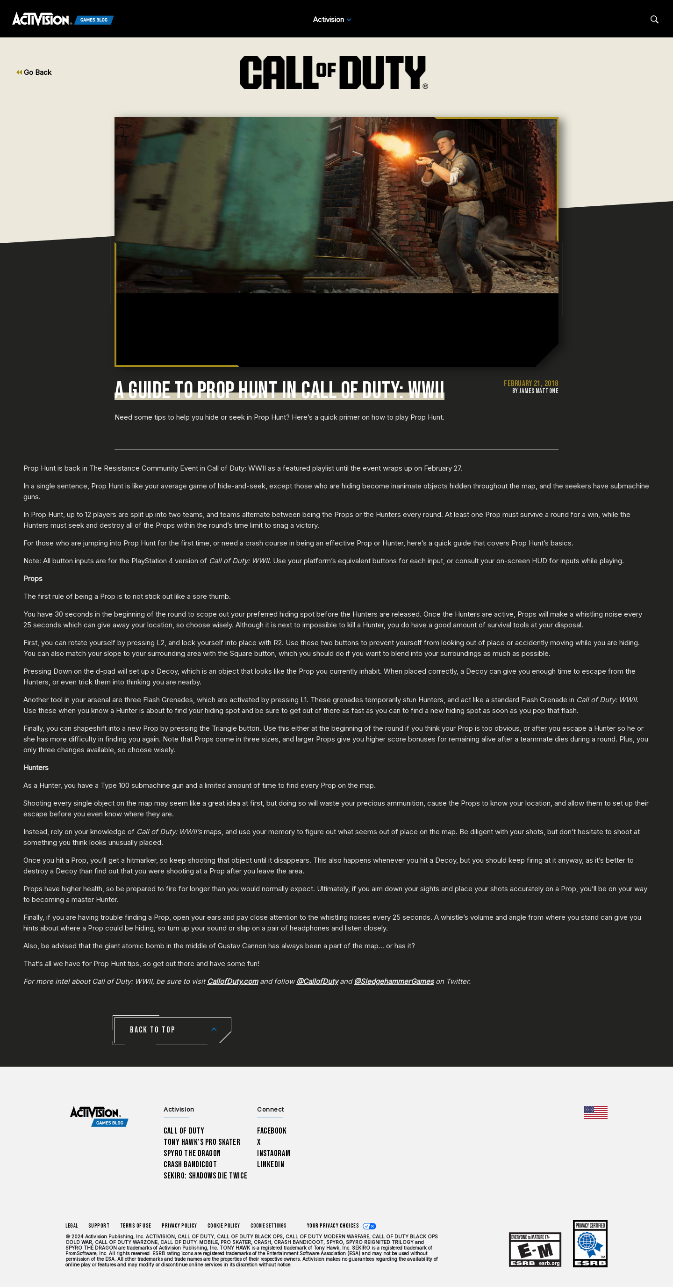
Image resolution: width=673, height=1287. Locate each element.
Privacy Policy (179, 1225)
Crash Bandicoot (190, 1165)
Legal (71, 1225)
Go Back (33, 72)
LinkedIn (271, 1165)
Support (99, 1225)
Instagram (273, 1153)
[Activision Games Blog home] (99, 1116)
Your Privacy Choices (333, 1225)
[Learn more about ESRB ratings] (535, 1250)
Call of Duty (184, 1131)
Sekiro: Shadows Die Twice (205, 1176)
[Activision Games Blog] (63, 19)
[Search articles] (654, 19)
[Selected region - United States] (596, 1112)
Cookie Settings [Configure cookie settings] (268, 1225)
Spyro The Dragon (192, 1153)
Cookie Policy (224, 1225)
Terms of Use (136, 1225)
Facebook (272, 1131)
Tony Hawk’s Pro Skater (202, 1142)
